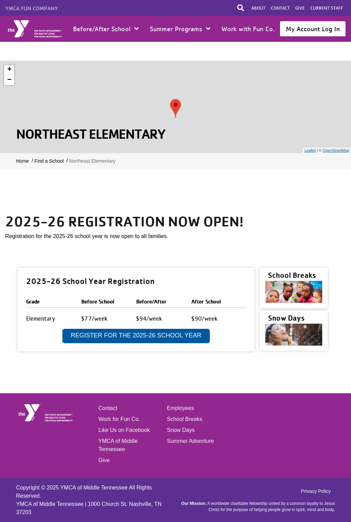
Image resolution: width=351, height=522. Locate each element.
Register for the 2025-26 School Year (136, 335)
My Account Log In (313, 29)
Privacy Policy (316, 491)
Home (35, 29)
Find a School (49, 161)
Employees (180, 408)
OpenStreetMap (336, 150)
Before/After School (106, 29)
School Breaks (184, 419)
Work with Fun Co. (248, 29)
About (258, 8)
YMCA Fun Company (31, 8)
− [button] (9, 80)
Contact (280, 8)
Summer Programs (180, 29)
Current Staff (326, 8)
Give (300, 8)
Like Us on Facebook (124, 430)
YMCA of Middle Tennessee (118, 445)
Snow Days (181, 430)
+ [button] (9, 70)
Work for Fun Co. (119, 419)
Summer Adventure (190, 441)
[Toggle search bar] (241, 8)
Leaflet (310, 150)
